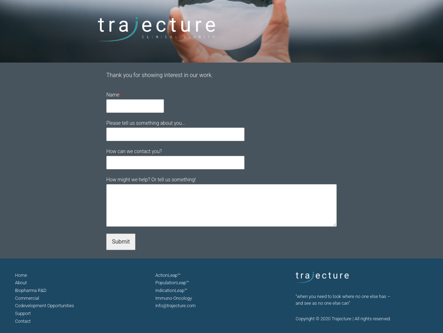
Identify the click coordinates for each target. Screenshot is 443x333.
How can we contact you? (134, 151)
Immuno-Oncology (173, 298)
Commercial (27, 298)
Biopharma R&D (31, 290)
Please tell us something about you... (145, 123)
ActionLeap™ (168, 275)
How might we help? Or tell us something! (151, 179)
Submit (121, 241)
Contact (23, 321)
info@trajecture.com (175, 305)
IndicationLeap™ (171, 290)
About (21, 282)
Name (114, 95)
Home (21, 275)
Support (23, 313)
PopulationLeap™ (172, 282)
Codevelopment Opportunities (44, 305)
